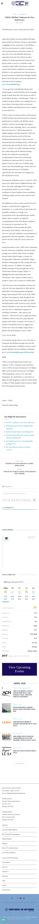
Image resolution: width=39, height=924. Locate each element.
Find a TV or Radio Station (10, 848)
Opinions (4, 843)
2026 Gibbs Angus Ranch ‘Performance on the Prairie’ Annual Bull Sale (24, 738)
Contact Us (5, 871)
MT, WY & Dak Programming (11, 834)
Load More (19, 763)
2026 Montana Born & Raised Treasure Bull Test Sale (25, 723)
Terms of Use (27, 919)
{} (26, 500)
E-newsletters (6, 862)
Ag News (5, 825)
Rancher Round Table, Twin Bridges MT (19, 432)
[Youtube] (21, 898)
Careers (4, 885)
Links (3, 881)
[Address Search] (19, 582)
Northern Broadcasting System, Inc (15, 917)
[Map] (19, 551)
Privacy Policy (19, 919)
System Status (11, 919)
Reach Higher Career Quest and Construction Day (24, 709)
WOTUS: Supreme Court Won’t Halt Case (20, 422)
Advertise (5, 876)
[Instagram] (18, 898)
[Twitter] (15, 898)
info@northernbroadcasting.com (15, 793)
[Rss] (26, 898)
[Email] (24, 898)
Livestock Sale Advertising (10, 858)
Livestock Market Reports (9, 830)
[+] (29, 500)
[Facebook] (12, 898)
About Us (5, 867)
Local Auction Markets (8, 852)
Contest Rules (6, 890)
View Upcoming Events (19, 669)
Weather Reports (7, 839)
